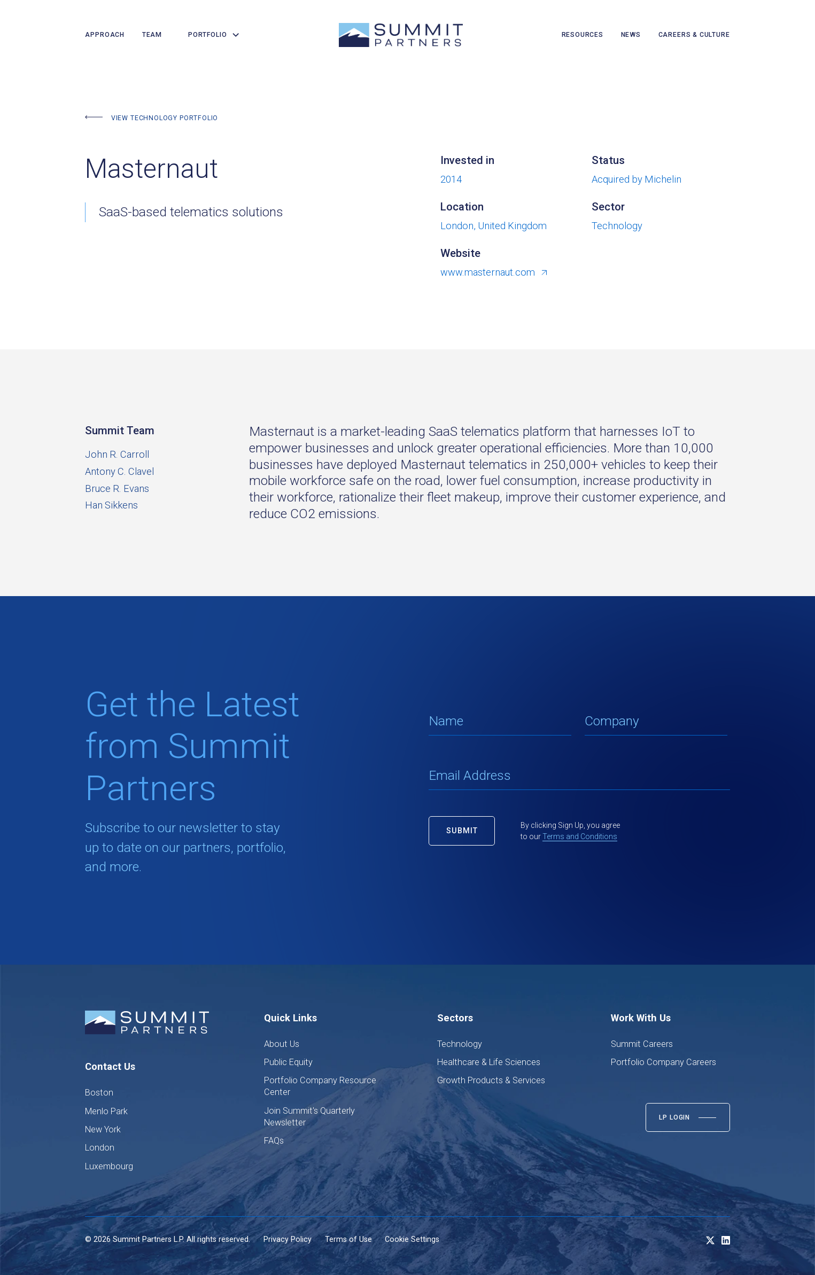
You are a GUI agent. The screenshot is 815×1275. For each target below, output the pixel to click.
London (99, 1148)
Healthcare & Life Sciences (488, 1062)
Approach (105, 34)
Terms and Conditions (579, 836)
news (631, 34)
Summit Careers (642, 1044)
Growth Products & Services (491, 1080)
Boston (99, 1093)
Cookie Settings (412, 1239)
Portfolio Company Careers (663, 1062)
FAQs (274, 1141)
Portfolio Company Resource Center (320, 1086)
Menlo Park (106, 1111)
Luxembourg (109, 1166)
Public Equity (288, 1062)
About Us (281, 1044)
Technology (459, 1044)
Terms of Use (348, 1239)
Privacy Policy (287, 1239)
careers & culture (694, 34)
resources (582, 34)
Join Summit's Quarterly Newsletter (309, 1117)
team (152, 34)
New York (103, 1129)
